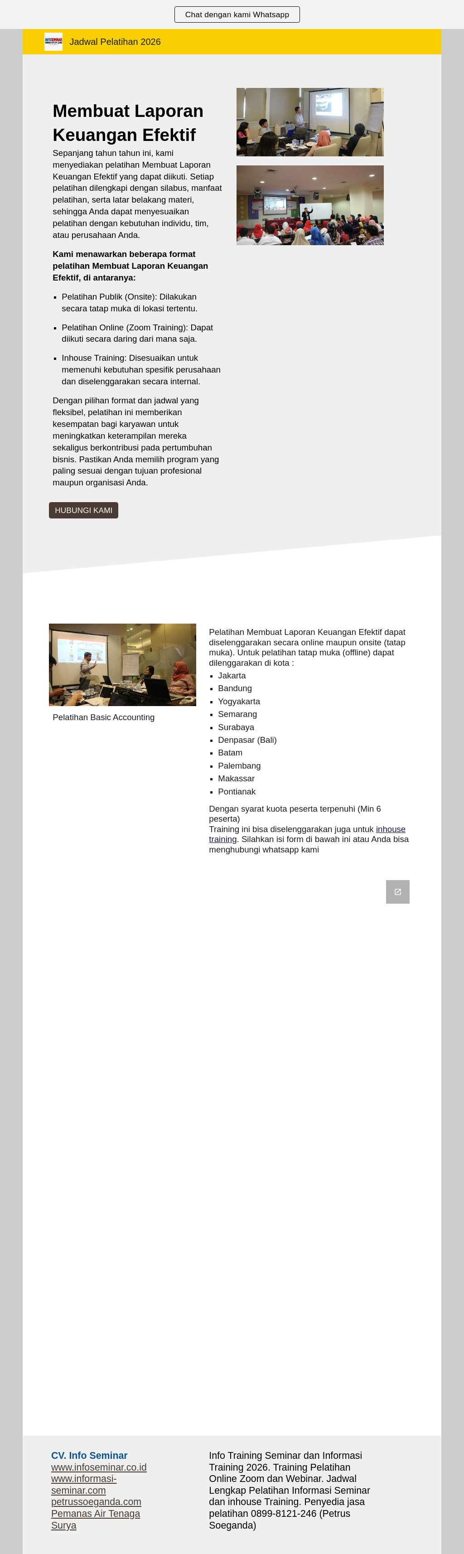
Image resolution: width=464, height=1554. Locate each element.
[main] (138, 297)
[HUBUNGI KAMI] (83, 510)
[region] (232, 14)
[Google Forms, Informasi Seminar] (232, 1152)
